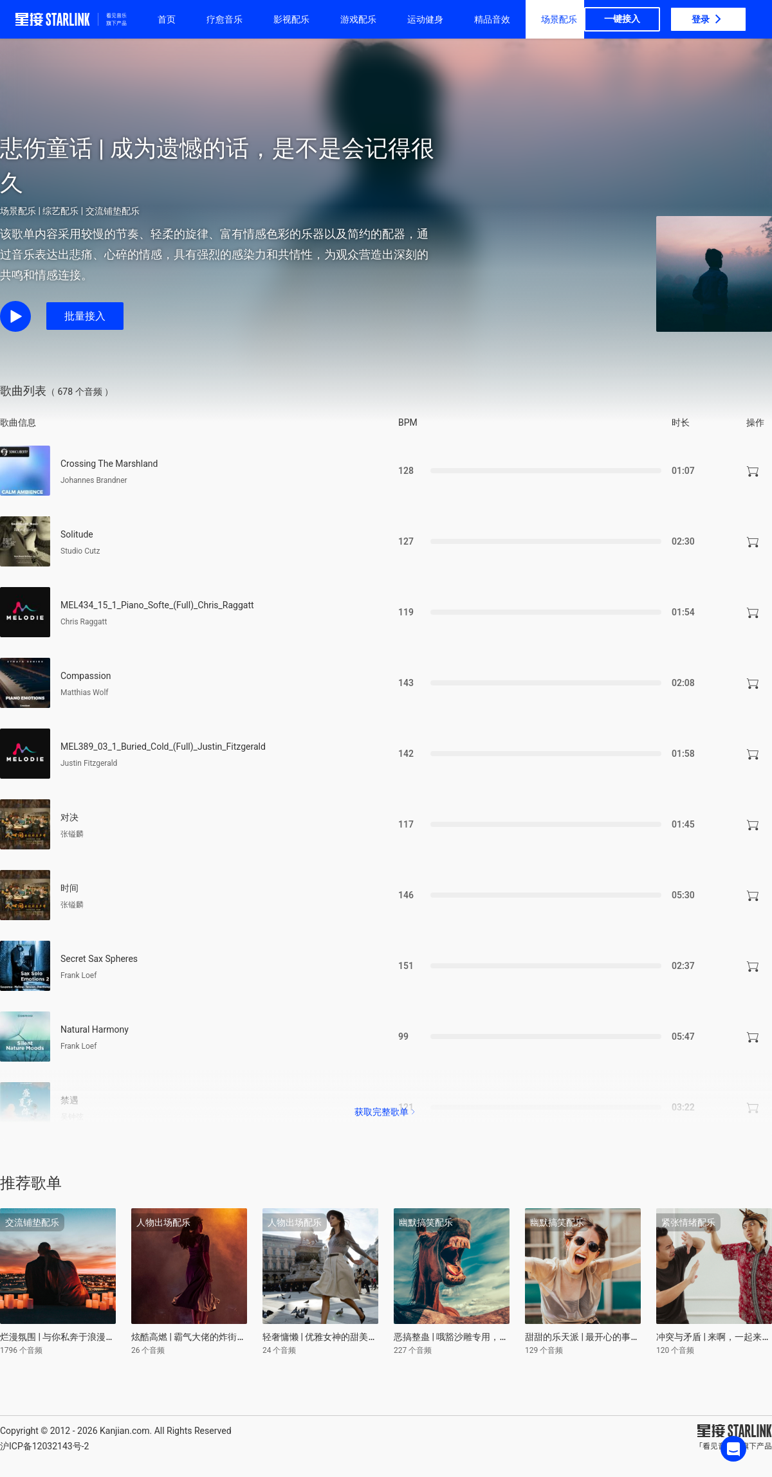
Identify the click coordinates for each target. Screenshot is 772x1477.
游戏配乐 (358, 19)
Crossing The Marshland (109, 463)
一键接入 (622, 19)
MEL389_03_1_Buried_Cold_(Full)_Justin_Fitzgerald (163, 746)
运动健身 (425, 19)
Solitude (76, 534)
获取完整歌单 (386, 1112)
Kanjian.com (125, 1431)
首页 (167, 19)
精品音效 (492, 19)
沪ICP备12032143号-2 (44, 1446)
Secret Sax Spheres (99, 959)
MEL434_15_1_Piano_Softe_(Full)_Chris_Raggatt (157, 605)
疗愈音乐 (225, 19)
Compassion (85, 676)
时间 (69, 888)
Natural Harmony (94, 1029)
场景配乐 (559, 19)
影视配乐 (291, 19)
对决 (69, 817)
